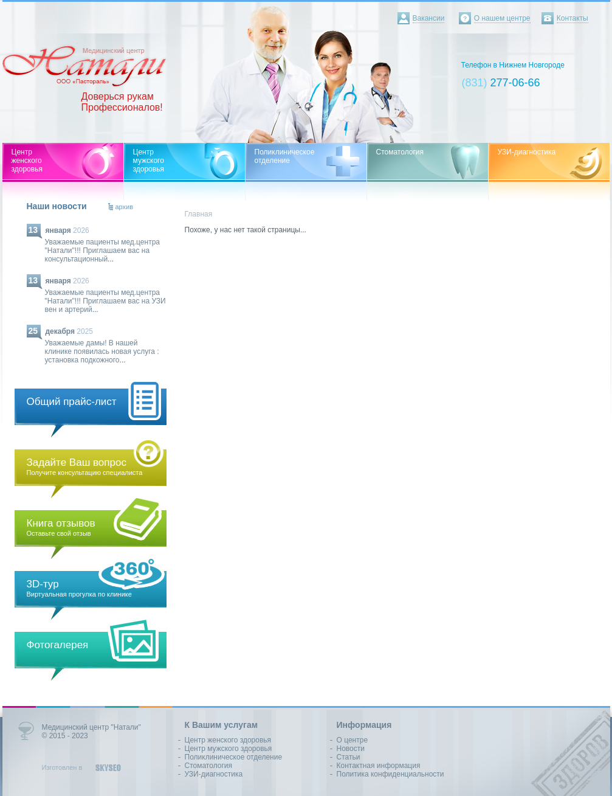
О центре (352, 740)
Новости (351, 748)
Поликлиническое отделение (234, 757)
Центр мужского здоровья (228, 748)
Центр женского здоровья (228, 740)
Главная (199, 214)
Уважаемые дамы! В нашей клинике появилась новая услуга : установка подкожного (102, 351)
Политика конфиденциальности (390, 774)
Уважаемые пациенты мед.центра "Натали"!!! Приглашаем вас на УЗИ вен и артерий (105, 301)
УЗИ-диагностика (214, 774)
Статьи (348, 757)
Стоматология (209, 765)
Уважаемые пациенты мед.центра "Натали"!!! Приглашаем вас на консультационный (102, 250)
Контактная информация (379, 765)
